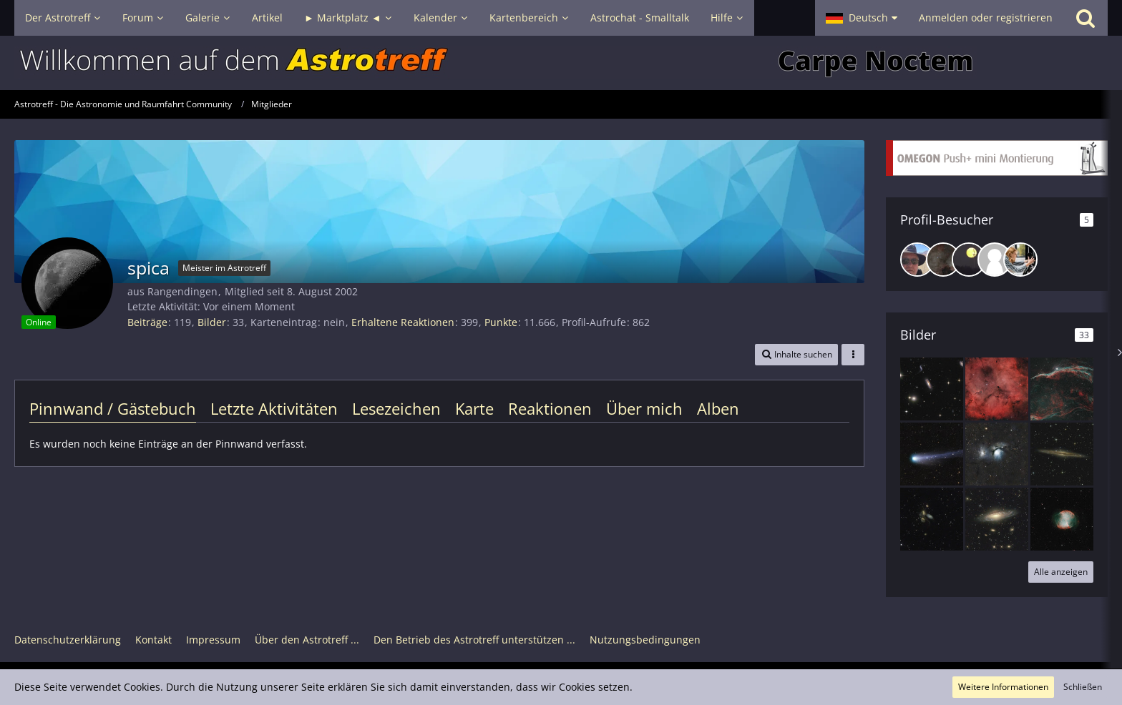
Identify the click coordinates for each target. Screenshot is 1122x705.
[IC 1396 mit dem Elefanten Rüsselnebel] (996, 389)
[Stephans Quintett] (931, 519)
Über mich (644, 408)
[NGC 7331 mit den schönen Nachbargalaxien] (996, 519)
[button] (861, 18)
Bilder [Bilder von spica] (211, 322)
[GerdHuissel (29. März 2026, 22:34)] (917, 259)
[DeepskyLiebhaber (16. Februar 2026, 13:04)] (943, 259)
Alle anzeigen (1061, 572)
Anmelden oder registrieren (986, 17)
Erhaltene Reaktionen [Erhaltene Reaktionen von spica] (402, 322)
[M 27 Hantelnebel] (1061, 519)
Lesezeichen (396, 408)
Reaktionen (550, 408)
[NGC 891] (1061, 454)
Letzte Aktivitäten (274, 408)
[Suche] (1085, 18)
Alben (718, 408)
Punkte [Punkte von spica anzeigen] (500, 322)
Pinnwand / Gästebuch (112, 408)
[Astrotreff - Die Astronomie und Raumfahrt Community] (561, 63)
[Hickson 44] (931, 389)
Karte (474, 408)
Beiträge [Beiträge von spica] (147, 322)
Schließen (1082, 687)
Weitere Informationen (1003, 687)
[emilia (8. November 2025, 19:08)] (969, 259)
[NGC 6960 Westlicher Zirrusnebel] (1061, 389)
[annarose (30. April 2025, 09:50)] (1020, 259)
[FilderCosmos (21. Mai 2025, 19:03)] (994, 259)
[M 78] (996, 454)
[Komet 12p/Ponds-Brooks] (931, 454)
